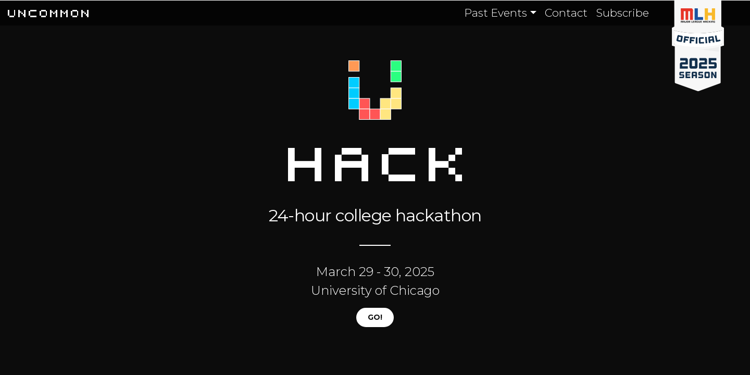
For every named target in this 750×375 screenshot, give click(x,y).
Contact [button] (566, 12)
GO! (375, 317)
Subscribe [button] (622, 12)
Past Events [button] (495, 12)
